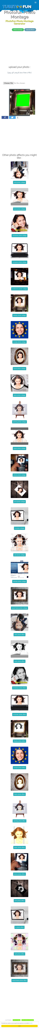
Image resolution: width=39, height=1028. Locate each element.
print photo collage (19, 501)
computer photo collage (19, 262)
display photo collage (19, 315)
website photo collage (19, 581)
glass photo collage (19, 395)
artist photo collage (19, 182)
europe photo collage (19, 342)
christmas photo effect (19, 688)
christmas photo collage (19, 235)
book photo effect (19, 661)
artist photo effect (19, 634)
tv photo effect (19, 927)
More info (30, 1023)
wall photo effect (19, 954)
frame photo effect (19, 794)
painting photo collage (19, 422)
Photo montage (18, 29)
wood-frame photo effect (19, 980)
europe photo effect (19, 767)
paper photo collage (19, 448)
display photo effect (19, 741)
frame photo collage (19, 368)
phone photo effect (19, 874)
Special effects (30, 29)
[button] (5, 117)
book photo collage (19, 209)
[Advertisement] (15, 48)
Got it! (19, 1026)
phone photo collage (19, 475)
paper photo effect (19, 847)
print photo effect (20, 900)
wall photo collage (19, 555)
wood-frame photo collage (19, 608)
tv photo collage (19, 528)
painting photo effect (19, 821)
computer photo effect (19, 714)
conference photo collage (19, 289)
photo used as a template (27, 1020)
